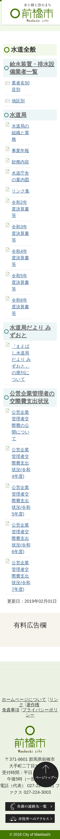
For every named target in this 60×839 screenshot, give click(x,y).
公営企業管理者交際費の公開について (20, 425)
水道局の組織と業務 (20, 132)
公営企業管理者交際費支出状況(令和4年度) (21, 463)
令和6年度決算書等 (20, 307)
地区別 (18, 100)
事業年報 (20, 150)
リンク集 (20, 190)
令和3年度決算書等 (20, 233)
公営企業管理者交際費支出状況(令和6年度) (21, 538)
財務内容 (20, 161)
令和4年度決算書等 (20, 258)
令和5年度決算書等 (20, 282)
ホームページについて (24, 699)
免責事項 (10, 709)
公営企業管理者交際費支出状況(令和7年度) (21, 576)
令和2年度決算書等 (20, 209)
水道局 (18, 115)
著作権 (32, 704)
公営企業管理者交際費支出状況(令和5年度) (21, 500)
